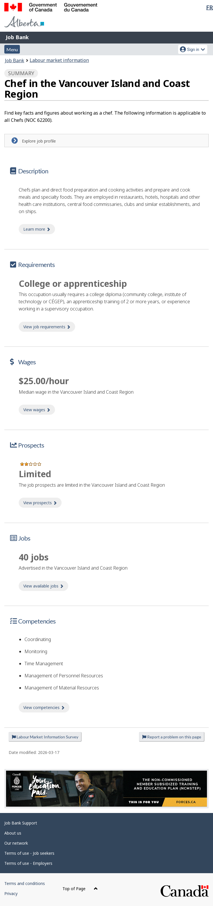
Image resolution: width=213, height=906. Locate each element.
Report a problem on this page (171, 736)
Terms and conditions (24, 883)
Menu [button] (12, 49)
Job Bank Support (20, 823)
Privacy (11, 893)
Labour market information (59, 60)
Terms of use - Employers (28, 863)
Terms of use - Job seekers (29, 853)
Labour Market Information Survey (45, 736)
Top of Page (80, 888)
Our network (16, 843)
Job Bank (17, 37)
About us (12, 833)
